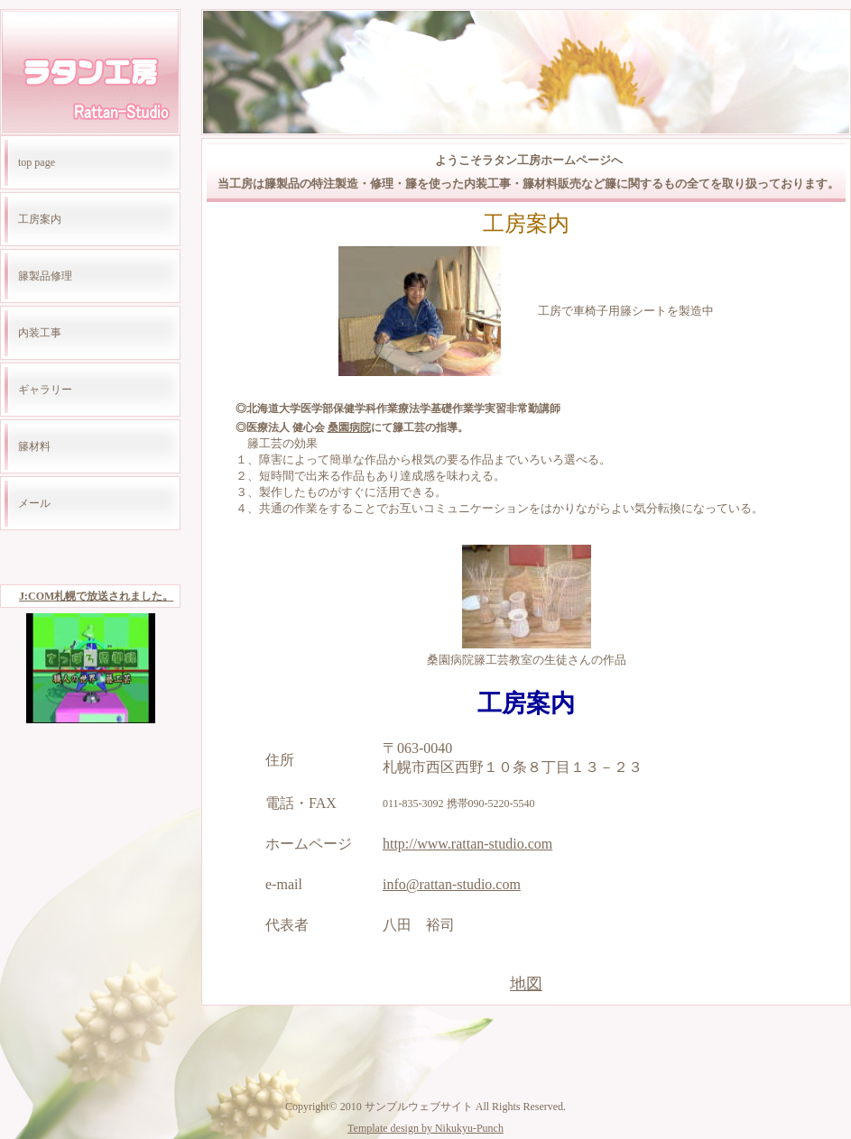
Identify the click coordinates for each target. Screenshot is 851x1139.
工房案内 (39, 219)
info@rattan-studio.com (452, 884)
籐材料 (34, 446)
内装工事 (39, 332)
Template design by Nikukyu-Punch (425, 1128)
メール (34, 503)
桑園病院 (349, 427)
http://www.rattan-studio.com (467, 843)
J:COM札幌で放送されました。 (96, 596)
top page (36, 162)
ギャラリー (45, 389)
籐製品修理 (45, 276)
